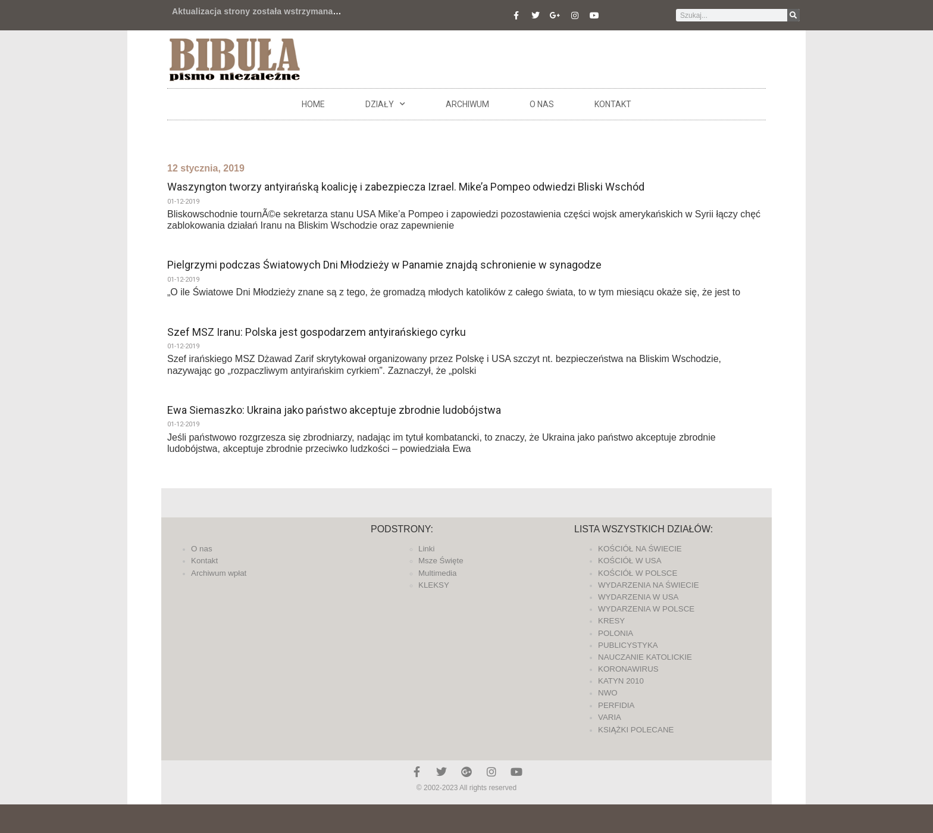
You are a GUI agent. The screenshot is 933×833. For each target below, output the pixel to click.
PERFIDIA (616, 705)
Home (313, 104)
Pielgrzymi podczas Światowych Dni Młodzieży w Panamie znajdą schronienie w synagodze (384, 264)
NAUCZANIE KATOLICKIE (645, 657)
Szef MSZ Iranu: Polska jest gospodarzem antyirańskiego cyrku (316, 332)
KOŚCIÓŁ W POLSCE (637, 573)
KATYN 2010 (621, 680)
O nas (542, 104)
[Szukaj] (793, 15)
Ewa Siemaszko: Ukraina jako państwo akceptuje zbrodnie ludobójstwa (334, 410)
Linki (426, 548)
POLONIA (615, 633)
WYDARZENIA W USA (638, 596)
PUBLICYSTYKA (628, 645)
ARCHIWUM (467, 104)
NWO (608, 692)
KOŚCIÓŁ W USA (630, 560)
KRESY (611, 620)
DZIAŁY (385, 104)
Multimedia (437, 573)
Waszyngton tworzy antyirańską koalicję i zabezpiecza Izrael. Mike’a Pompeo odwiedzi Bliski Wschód (405, 186)
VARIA (609, 717)
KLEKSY (433, 585)
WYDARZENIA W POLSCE (646, 608)
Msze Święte (441, 560)
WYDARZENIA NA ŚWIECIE (648, 585)
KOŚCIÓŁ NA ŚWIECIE (640, 548)
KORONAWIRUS (628, 668)
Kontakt (612, 104)
